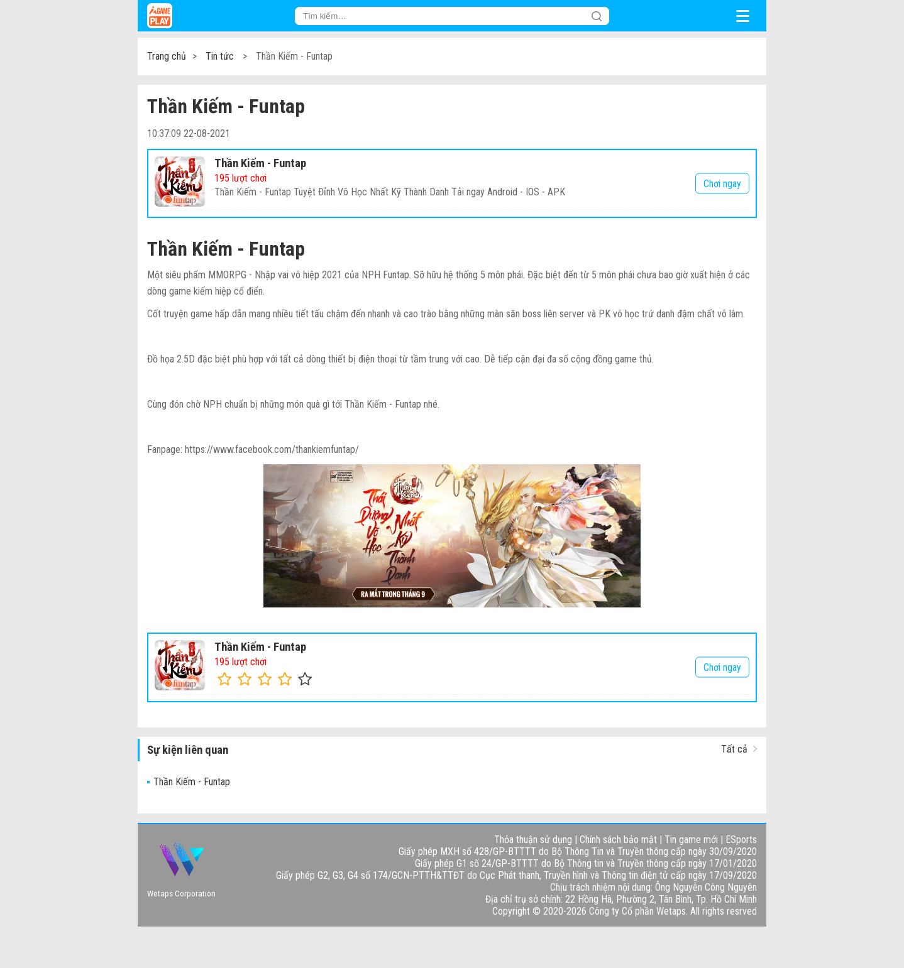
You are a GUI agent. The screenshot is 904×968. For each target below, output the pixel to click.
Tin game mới (691, 840)
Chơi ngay (722, 183)
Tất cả (734, 749)
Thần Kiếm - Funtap (260, 163)
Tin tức (220, 56)
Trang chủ (166, 56)
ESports (741, 840)
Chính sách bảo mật (618, 840)
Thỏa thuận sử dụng (533, 840)
